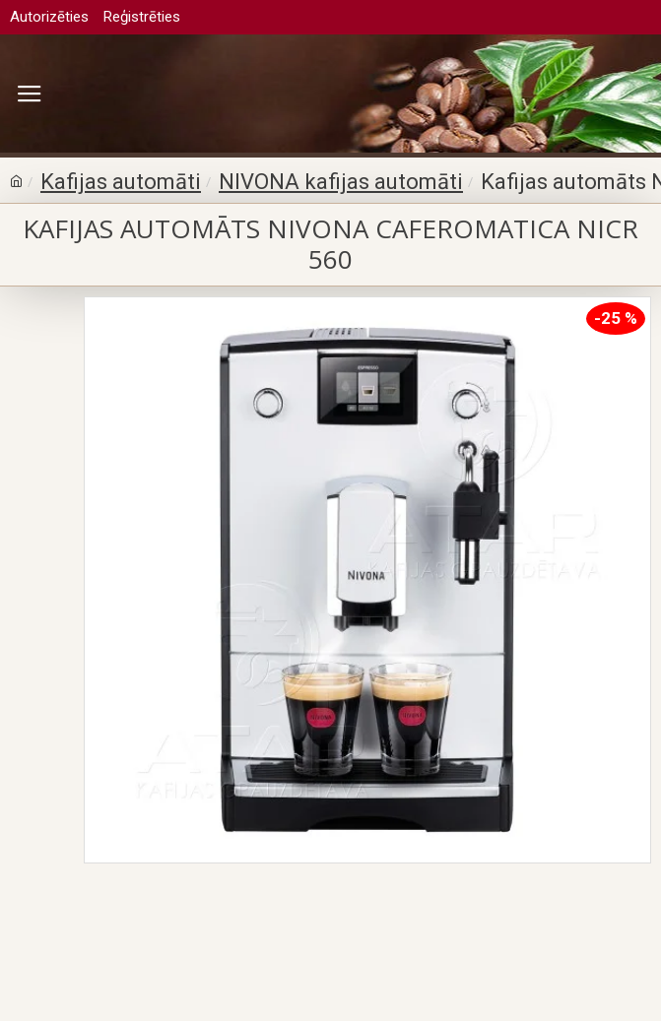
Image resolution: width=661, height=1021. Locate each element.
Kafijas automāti (120, 181)
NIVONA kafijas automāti (341, 181)
